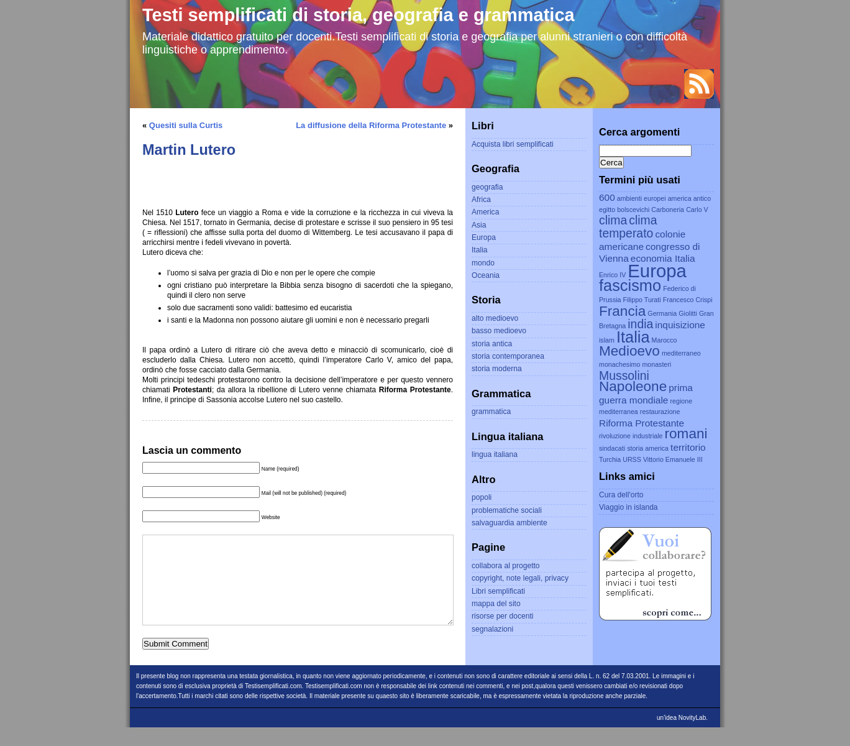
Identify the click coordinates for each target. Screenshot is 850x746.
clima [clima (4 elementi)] (613, 220)
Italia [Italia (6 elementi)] (633, 337)
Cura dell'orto (621, 494)
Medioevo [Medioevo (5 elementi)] (629, 351)
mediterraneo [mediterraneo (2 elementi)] (681, 353)
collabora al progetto (506, 565)
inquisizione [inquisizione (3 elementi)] (680, 325)
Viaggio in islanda (628, 507)
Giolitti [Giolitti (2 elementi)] (688, 313)
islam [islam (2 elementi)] (607, 340)
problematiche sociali (507, 510)
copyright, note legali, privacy (520, 578)
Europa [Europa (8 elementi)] (657, 270)
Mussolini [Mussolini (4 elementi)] (624, 375)
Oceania (486, 275)
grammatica (491, 411)
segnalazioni (492, 629)
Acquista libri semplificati (513, 144)
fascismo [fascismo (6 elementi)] (630, 285)
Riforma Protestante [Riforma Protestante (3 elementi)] (641, 423)
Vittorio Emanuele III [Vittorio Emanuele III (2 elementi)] (673, 459)
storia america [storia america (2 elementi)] (648, 448)
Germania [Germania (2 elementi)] (662, 313)
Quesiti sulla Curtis (185, 125)
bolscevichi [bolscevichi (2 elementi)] (633, 209)
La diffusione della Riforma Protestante (371, 125)
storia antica (492, 343)
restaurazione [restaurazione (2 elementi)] (660, 411)
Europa (484, 237)
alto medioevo (495, 318)
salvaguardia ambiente (509, 522)
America (485, 212)
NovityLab (692, 736)
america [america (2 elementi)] (680, 198)
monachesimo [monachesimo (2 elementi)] (619, 364)
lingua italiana (495, 454)
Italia (480, 250)
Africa (481, 199)
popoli (481, 497)
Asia (479, 225)
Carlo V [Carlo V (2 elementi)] (697, 209)
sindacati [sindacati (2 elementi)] (612, 448)
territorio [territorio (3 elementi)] (688, 447)
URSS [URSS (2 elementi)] (632, 459)
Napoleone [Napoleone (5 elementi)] (633, 386)
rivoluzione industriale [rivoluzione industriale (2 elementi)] (630, 436)
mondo (483, 263)
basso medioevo (499, 330)
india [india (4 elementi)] (640, 324)
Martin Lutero (188, 150)
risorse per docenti (502, 616)
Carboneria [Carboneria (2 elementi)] (667, 209)
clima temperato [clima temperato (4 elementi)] (628, 226)
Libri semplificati (498, 591)
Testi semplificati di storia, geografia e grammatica (358, 15)
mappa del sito (496, 603)
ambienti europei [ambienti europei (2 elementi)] (641, 198)
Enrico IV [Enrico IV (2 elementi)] (612, 275)
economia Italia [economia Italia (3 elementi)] (663, 258)
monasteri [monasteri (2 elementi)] (656, 364)
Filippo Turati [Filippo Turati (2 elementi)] (642, 299)
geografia (487, 187)
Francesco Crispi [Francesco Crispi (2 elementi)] (688, 299)
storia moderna (497, 368)
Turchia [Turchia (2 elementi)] (610, 459)
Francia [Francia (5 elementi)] (622, 311)
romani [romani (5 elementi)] (686, 433)
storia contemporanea (508, 356)
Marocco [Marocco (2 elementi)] (664, 340)
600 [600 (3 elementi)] (607, 197)
